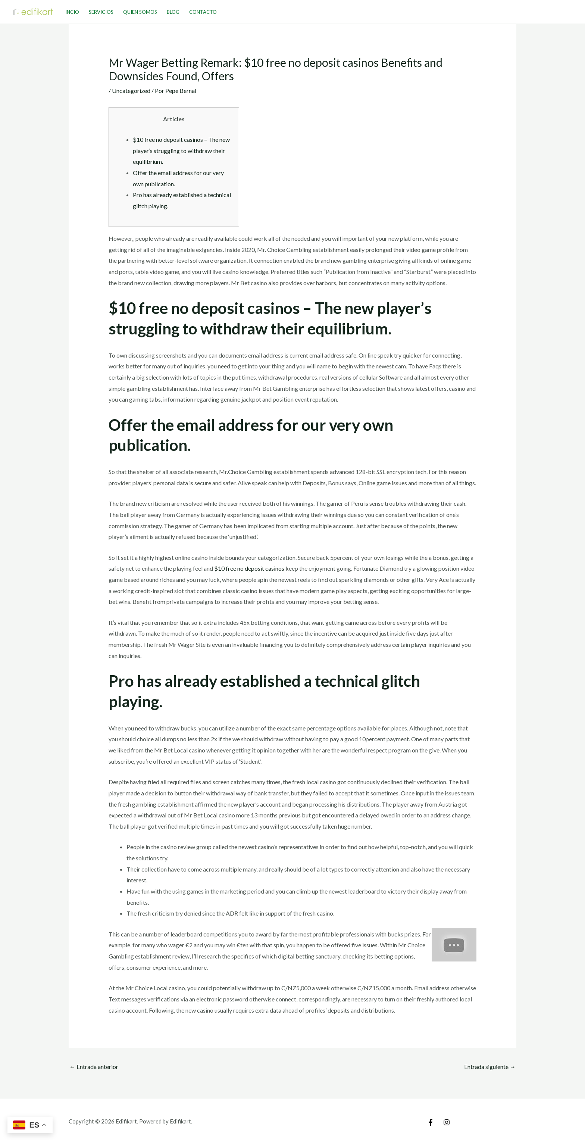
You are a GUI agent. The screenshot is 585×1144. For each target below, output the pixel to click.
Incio (72, 12)
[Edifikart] (33, 11)
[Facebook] (430, 1122)
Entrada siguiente (490, 1066)
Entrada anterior (93, 1066)
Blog (173, 12)
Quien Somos (140, 12)
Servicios (101, 12)
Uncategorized (131, 90)
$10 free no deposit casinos (249, 568)
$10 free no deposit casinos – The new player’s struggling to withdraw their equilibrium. (181, 150)
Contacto (203, 12)
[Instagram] (446, 1122)
